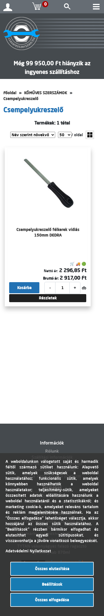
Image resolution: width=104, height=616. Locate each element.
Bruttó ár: (51, 278)
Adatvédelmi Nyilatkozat (28, 550)
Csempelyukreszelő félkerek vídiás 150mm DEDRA (47, 232)
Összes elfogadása (52, 599)
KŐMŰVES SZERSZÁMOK (45, 92)
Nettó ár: (51, 271)
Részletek (48, 297)
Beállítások (52, 584)
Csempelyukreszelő (20, 98)
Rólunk (52, 451)
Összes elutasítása (52, 568)
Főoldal (9, 92)
